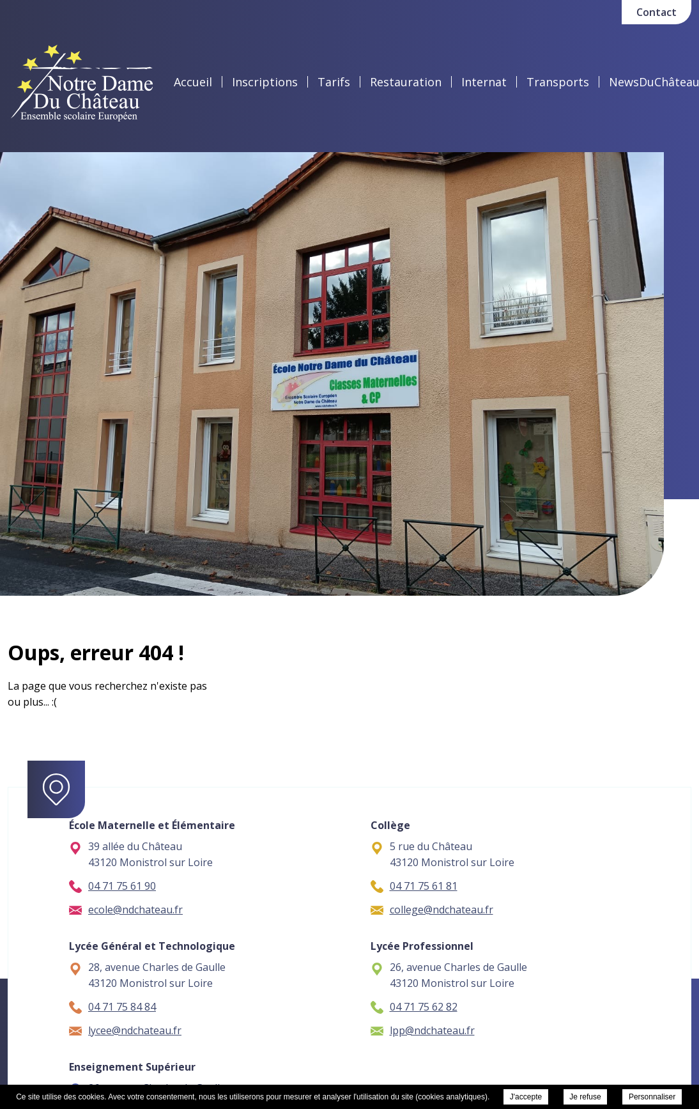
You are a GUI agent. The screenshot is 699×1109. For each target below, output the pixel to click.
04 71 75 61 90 (112, 886)
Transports (557, 82)
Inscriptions (265, 82)
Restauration (406, 82)
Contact (656, 12)
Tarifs (334, 82)
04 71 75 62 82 (414, 1007)
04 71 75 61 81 (414, 886)
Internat (484, 82)
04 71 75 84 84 (112, 1007)
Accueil (193, 82)
